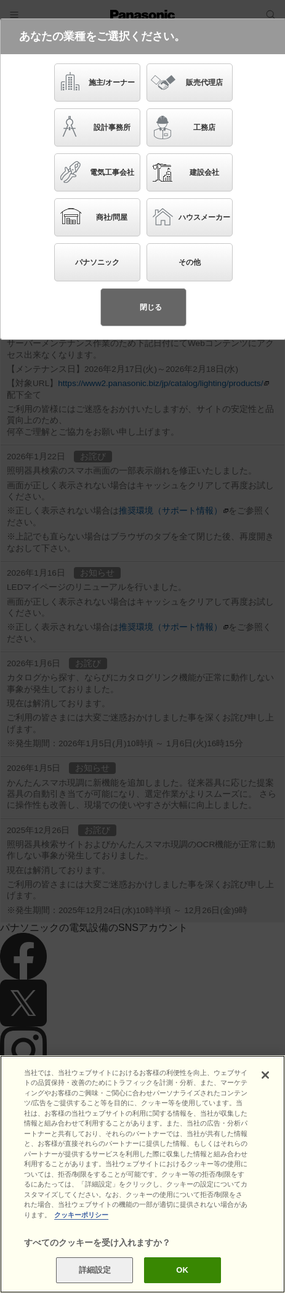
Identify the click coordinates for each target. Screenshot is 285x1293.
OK (182, 1270)
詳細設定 (95, 1270)
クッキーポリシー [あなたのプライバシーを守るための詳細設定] (81, 1214)
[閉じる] (265, 1075)
